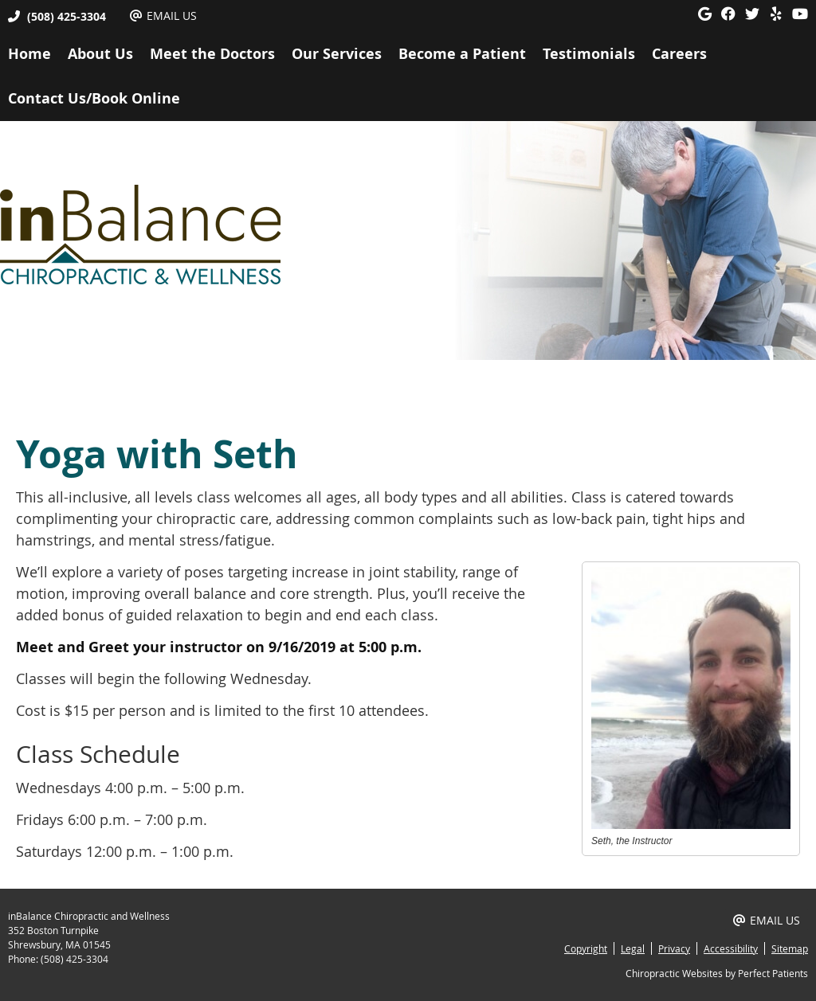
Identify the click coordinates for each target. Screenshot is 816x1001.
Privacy (674, 948)
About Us (100, 54)
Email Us (163, 15)
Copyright (585, 948)
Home (29, 54)
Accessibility (731, 948)
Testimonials (589, 54)
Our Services (337, 54)
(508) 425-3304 (66, 16)
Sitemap (789, 948)
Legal (633, 948)
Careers (679, 54)
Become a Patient (462, 54)
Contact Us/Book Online (94, 98)
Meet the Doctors (212, 54)
